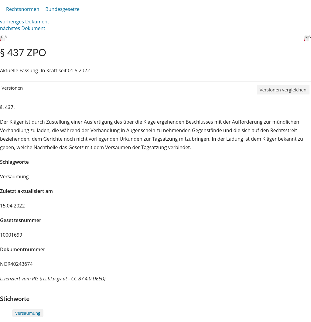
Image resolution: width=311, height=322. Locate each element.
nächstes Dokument (22, 28)
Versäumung (27, 313)
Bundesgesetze (62, 9)
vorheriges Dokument (24, 21)
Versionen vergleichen (283, 90)
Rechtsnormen (22, 9)
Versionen (12, 88)
